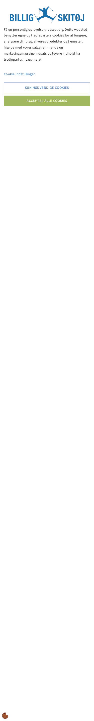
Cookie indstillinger (19, 74)
